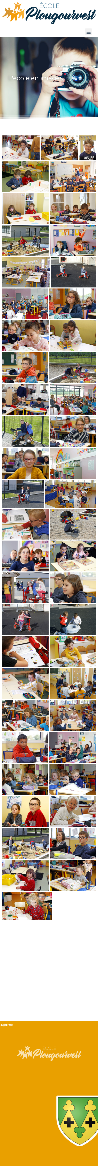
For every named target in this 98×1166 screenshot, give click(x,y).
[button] (88, 31)
